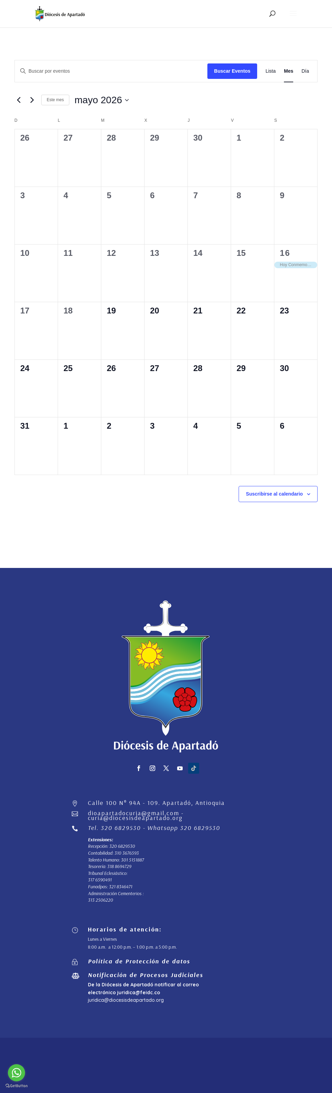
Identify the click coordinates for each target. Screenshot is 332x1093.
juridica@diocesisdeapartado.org (126, 1000)
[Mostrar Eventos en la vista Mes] (288, 71)
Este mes (55, 99)
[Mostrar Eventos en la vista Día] (305, 71)
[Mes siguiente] (32, 100)
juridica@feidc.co (138, 992)
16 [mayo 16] (285, 253)
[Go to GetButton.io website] (16, 1086)
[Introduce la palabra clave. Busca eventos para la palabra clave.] (111, 71)
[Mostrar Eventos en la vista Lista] (270, 71)
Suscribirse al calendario (274, 494)
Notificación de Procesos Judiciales (145, 975)
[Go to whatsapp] (16, 1072)
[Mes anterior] (18, 100)
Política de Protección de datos (139, 961)
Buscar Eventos (232, 71)
